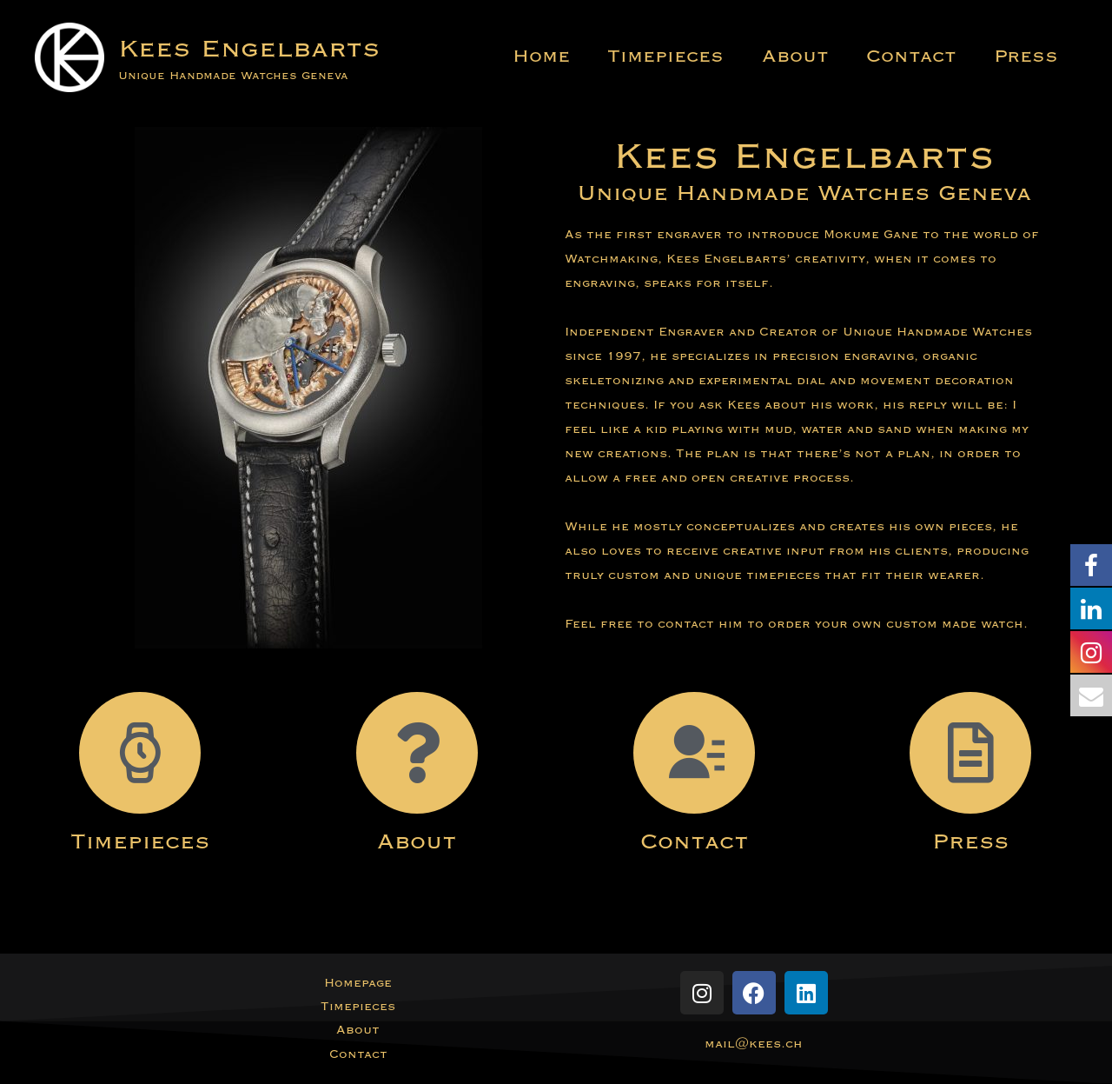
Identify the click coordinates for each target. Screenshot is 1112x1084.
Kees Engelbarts (249, 47)
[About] (417, 753)
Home (515, 56)
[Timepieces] (140, 753)
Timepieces (645, 56)
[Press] (970, 753)
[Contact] (694, 753)
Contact (902, 56)
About (780, 56)
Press (1023, 56)
